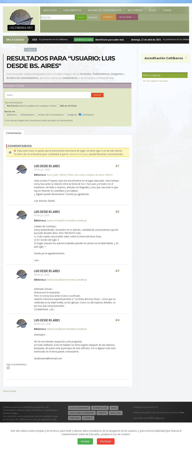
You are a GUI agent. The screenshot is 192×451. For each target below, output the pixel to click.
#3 (117, 270)
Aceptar (85, 441)
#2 (117, 211)
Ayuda (114, 408)
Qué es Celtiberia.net (79, 408)
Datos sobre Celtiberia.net (82, 413)
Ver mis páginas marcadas (155, 81)
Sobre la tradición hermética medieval (67, 220)
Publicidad (74, 418)
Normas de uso (100, 408)
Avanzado (93, 17)
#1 (117, 166)
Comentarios (13, 133)
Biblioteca (50, 10)
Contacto (88, 418)
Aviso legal (116, 413)
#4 (117, 320)
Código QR (30, 49)
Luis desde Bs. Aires (47, 166)
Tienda (167, 10)
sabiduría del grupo (79, 154)
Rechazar (105, 441)
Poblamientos (72, 10)
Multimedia (135, 10)
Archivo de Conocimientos (104, 10)
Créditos (102, 413)
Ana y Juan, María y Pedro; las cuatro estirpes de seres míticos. (80, 174)
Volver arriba (9, 391)
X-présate (108, 17)
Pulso (152, 10)
